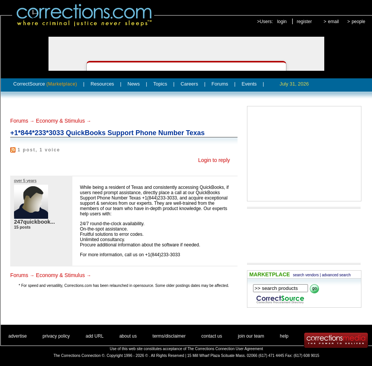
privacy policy (56, 336)
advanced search (336, 275)
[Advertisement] (298, 153)
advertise (17, 336)
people (358, 21)
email (333, 21)
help (284, 336)
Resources (102, 84)
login (281, 21)
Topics (160, 84)
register (304, 21)
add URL (94, 336)
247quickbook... (34, 222)
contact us (212, 336)
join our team (251, 336)
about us (128, 336)
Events (249, 84)
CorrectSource (45, 84)
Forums (219, 84)
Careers (189, 84)
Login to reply (214, 160)
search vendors (306, 275)
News (134, 84)
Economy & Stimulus (60, 121)
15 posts (22, 227)
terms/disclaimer (169, 336)
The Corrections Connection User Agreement (225, 349)
